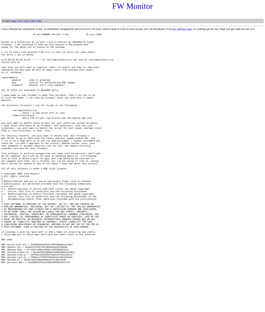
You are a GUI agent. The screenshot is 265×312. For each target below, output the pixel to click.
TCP (20, 21)
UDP (26, 21)
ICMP (32, 21)
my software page (182, 29)
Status (14, 21)
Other (38, 21)
